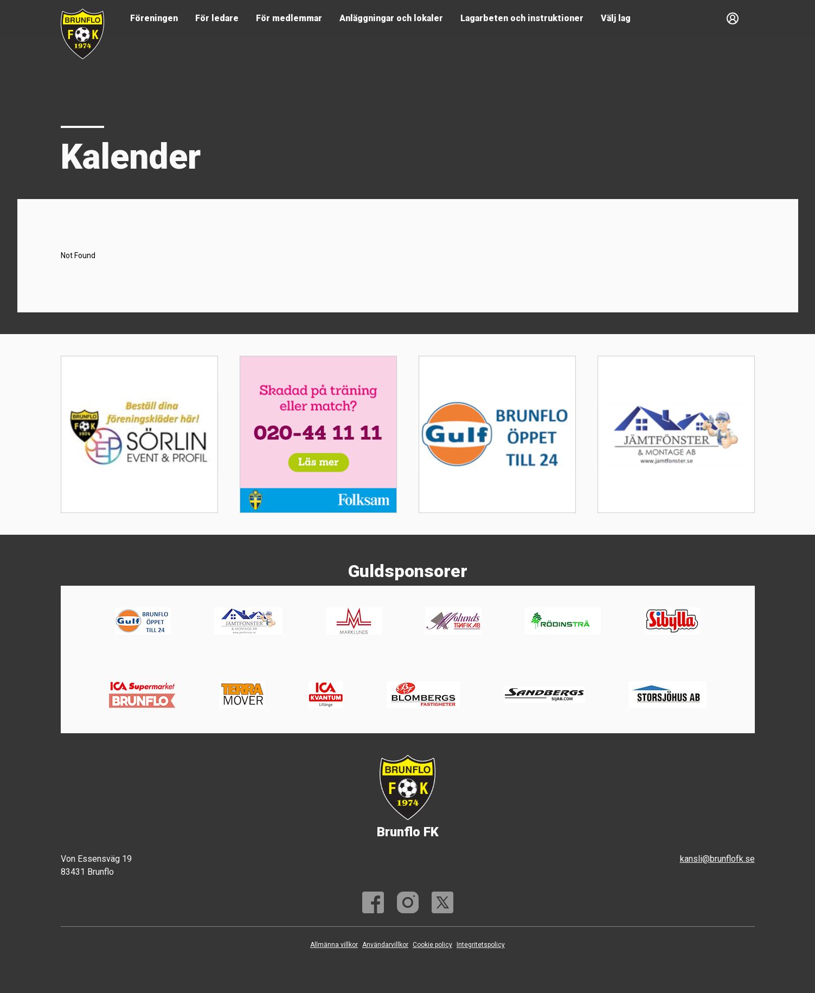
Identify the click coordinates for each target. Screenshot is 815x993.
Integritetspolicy (481, 945)
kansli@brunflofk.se (717, 859)
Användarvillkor (385, 945)
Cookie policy (432, 945)
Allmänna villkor (334, 945)
